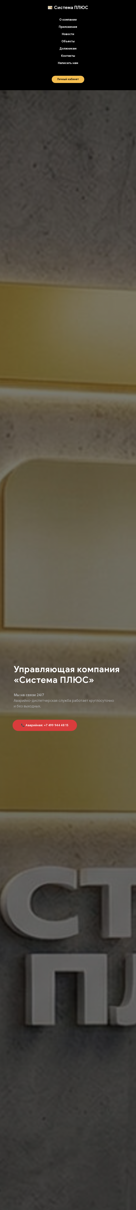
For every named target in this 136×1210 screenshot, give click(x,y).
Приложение (68, 27)
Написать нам (68, 63)
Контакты (68, 56)
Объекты (68, 41)
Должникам (68, 48)
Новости (68, 34)
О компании (68, 20)
